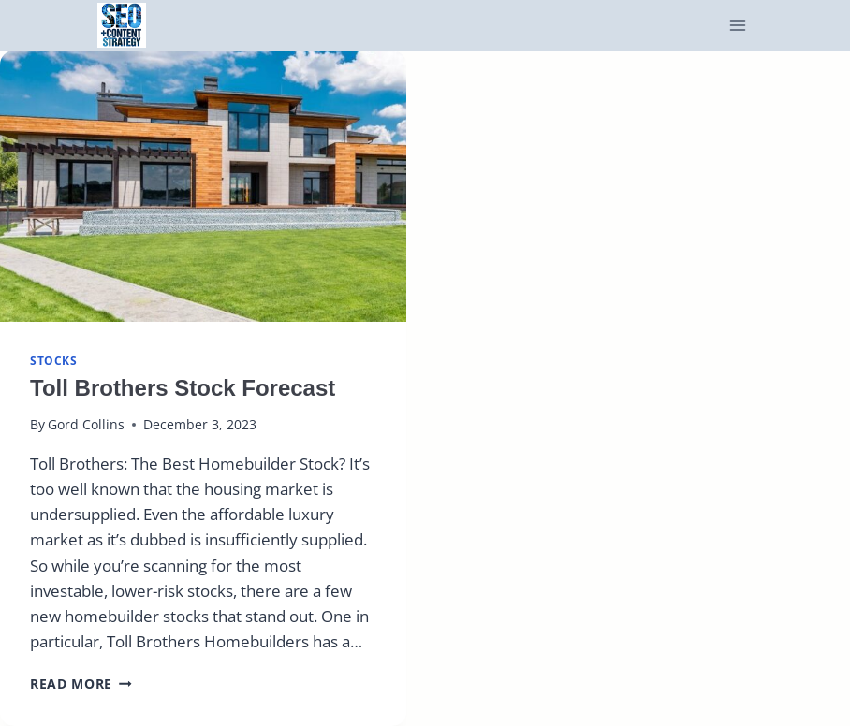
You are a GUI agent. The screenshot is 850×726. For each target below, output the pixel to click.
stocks (54, 360)
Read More (81, 683)
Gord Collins (86, 424)
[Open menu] (738, 25)
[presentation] (203, 186)
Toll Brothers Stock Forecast (182, 387)
